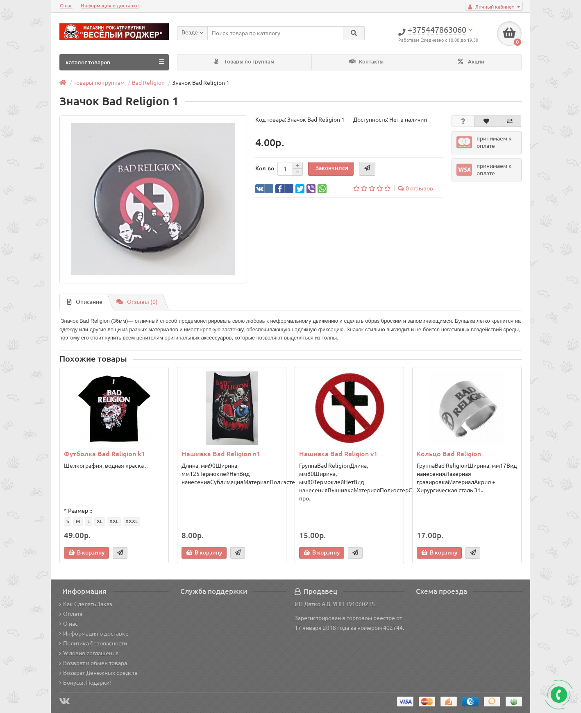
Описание (84, 302)
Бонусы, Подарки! (85, 682)
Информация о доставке (110, 5)
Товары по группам (244, 62)
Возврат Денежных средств (98, 673)
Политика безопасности (93, 643)
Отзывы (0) (137, 302)
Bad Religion (148, 82)
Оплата (70, 614)
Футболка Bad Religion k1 (104, 453)
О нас (66, 5)
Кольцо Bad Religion (449, 453)
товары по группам (99, 82)
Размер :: (80, 510)
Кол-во (264, 168)
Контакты (366, 62)
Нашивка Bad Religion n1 (221, 453)
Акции (471, 62)
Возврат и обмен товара (93, 663)
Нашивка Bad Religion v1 (338, 453)
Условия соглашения (89, 653)
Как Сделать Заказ (85, 604)
